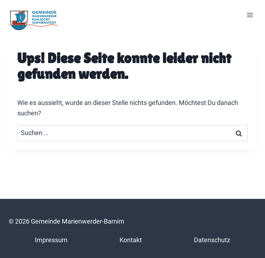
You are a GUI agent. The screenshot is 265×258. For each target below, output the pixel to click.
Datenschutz (212, 240)
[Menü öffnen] (249, 15)
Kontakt (131, 240)
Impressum (51, 240)
